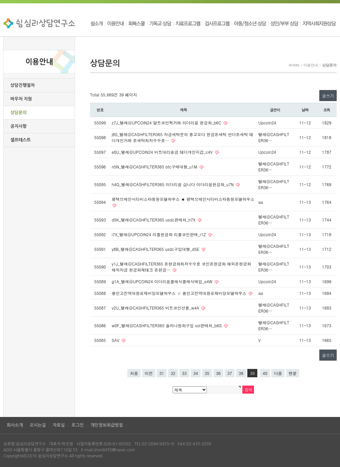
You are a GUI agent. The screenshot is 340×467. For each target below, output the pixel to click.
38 (241, 373)
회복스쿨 (136, 23)
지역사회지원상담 (318, 23)
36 (218, 373)
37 (229, 373)
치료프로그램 (187, 23)
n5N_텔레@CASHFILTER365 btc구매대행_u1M (155, 166)
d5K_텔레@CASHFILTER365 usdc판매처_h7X (154, 219)
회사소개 (15, 425)
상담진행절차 (22, 85)
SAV (116, 340)
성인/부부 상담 (284, 23)
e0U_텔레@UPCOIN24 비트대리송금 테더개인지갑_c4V (163, 152)
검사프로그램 (217, 23)
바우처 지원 (21, 99)
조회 (326, 109)
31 (161, 373)
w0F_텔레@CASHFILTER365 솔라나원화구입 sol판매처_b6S (167, 325)
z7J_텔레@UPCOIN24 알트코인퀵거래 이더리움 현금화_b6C (167, 122)
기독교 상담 (160, 23)
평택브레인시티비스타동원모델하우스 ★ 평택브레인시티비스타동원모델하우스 (183, 199)
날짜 (305, 109)
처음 (134, 373)
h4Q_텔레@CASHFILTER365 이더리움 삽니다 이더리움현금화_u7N (173, 184)
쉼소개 (97, 23)
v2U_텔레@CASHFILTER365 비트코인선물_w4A (156, 308)
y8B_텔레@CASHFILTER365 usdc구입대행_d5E (156, 249)
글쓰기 (328, 95)
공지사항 (18, 126)
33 (184, 373)
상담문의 (18, 112)
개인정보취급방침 (106, 425)
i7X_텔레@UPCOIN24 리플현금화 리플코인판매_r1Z (159, 234)
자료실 (59, 425)
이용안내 (115, 23)
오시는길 (38, 425)
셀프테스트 (20, 140)
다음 (278, 373)
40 (265, 373)
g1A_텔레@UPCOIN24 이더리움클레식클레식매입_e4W (163, 281)
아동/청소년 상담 (250, 23)
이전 (149, 373)
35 (207, 373)
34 (195, 373)
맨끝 (293, 373)
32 (173, 373)
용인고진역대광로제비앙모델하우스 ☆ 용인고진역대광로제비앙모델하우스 (180, 293)
